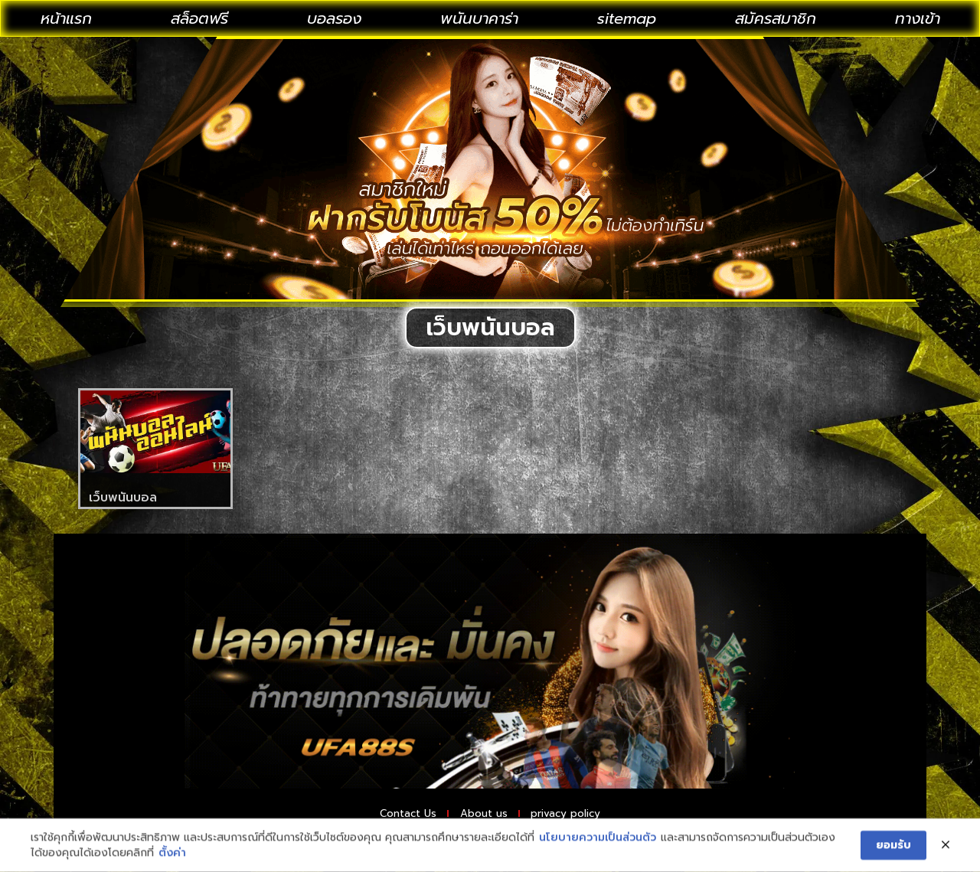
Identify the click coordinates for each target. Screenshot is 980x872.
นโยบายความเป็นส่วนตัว (597, 844)
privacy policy (587, 815)
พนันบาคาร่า (479, 18)
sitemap (626, 18)
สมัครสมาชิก (775, 18)
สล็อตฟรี (199, 18)
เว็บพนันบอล (123, 497)
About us (483, 815)
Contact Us (385, 815)
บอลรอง (334, 18)
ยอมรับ (893, 851)
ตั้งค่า (172, 859)
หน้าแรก (66, 18)
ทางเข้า (917, 18)
